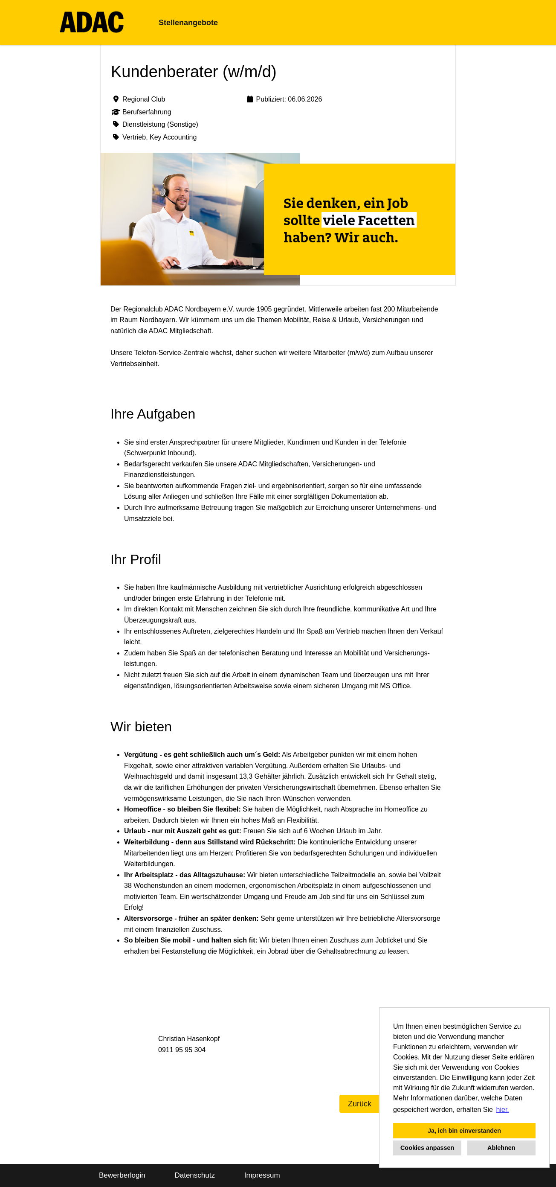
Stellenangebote (188, 22)
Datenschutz (194, 1175)
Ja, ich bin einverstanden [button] (464, 1130)
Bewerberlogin (122, 1175)
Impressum (262, 1175)
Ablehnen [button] (501, 1147)
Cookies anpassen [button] (427, 1147)
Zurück (359, 1104)
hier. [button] (502, 1109)
